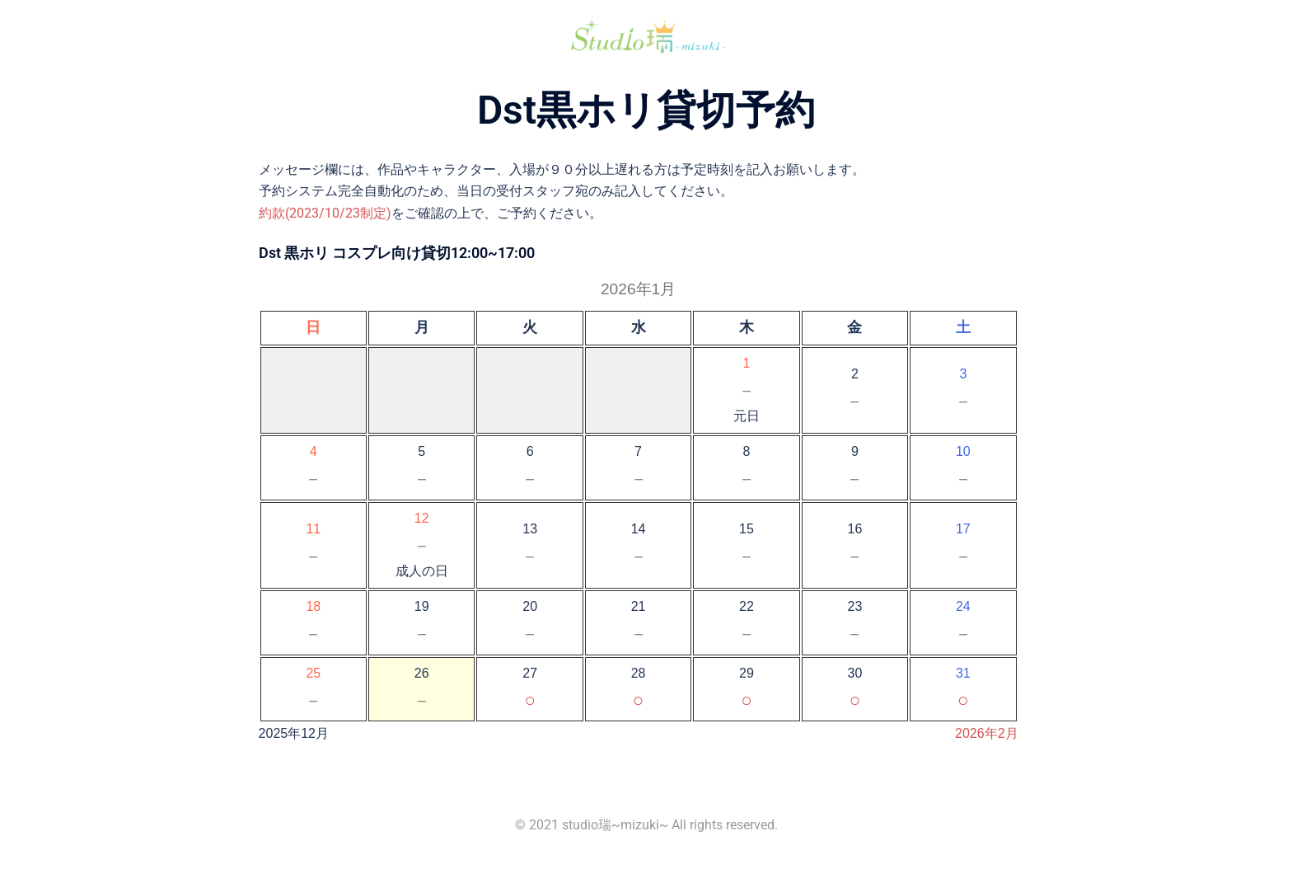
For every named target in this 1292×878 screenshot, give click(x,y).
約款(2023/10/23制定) (325, 213)
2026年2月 (986, 733)
